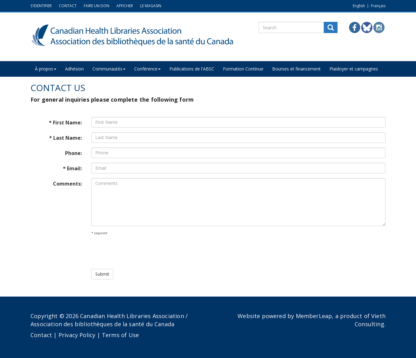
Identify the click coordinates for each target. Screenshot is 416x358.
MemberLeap (314, 316)
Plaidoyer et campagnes (353, 69)
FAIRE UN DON (96, 5)
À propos (45, 69)
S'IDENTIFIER (41, 5)
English (359, 5)
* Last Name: (65, 137)
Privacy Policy (77, 335)
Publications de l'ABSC (191, 69)
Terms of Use (120, 335)
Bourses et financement (296, 69)
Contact (41, 335)
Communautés (108, 69)
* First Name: (65, 122)
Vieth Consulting (370, 320)
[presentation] (138, 252)
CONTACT (68, 5)
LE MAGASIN (150, 5)
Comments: (67, 183)
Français (378, 5)
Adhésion (74, 69)
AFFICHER (124, 5)
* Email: (72, 168)
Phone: (73, 153)
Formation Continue (243, 69)
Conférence (147, 69)
